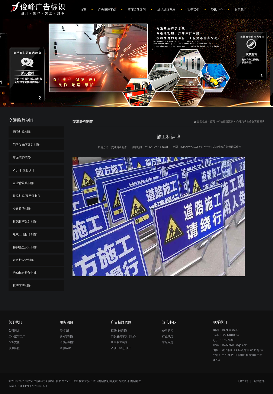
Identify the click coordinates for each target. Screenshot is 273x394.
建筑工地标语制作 (25, 234)
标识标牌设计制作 (25, 221)
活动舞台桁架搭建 (25, 272)
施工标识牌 (258, 121)
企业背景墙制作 (23, 183)
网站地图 (135, 381)
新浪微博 (258, 381)
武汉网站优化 (101, 381)
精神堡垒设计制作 (25, 247)
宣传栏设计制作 (23, 260)
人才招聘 (242, 381)
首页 (212, 121)
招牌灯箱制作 (22, 131)
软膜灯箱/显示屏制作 (27, 196)
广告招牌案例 (225, 121)
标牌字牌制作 (22, 285)
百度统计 (123, 381)
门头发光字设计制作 (26, 144)
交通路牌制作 (244, 121)
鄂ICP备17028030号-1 (33, 386)
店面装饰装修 (22, 157)
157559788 (227, 340)
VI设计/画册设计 (23, 170)
